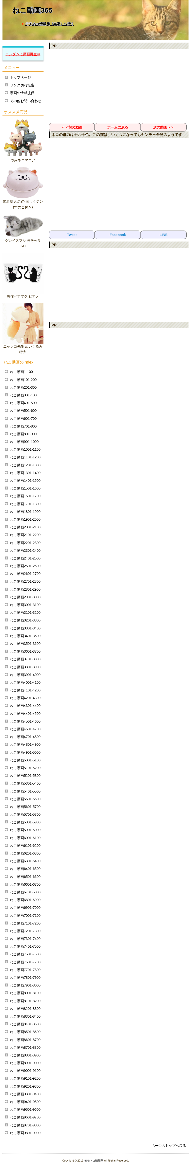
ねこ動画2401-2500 (25, 558)
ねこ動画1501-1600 (25, 488)
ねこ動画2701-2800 (25, 581)
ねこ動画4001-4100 (25, 682)
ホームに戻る (117, 127)
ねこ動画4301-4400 (25, 706)
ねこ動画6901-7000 (25, 908)
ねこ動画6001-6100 (25, 838)
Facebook (118, 235)
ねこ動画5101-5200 (25, 768)
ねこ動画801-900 (23, 434)
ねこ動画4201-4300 (25, 698)
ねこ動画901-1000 (24, 442)
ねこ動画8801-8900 (25, 1055)
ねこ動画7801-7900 (25, 978)
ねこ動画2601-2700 (25, 574)
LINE (164, 235)
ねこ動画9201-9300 (25, 1086)
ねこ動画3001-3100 (25, 605)
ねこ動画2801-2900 (25, 589)
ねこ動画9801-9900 (25, 1133)
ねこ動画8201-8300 (25, 1009)
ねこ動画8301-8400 (25, 1016)
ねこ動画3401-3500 (25, 636)
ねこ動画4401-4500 (25, 714)
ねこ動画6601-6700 (25, 884)
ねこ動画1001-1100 (25, 449)
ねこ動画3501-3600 (25, 644)
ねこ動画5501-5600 (25, 799)
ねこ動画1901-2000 (25, 519)
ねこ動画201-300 (23, 387)
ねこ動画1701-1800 (25, 504)
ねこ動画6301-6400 (25, 861)
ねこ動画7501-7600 (25, 954)
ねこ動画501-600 (23, 411)
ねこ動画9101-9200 (25, 1078)
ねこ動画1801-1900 (25, 512)
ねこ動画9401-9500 (25, 1102)
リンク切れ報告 (22, 85)
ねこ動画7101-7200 (25, 923)
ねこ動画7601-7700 (25, 962)
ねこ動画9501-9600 (25, 1109)
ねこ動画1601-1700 (25, 496)
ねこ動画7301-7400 (25, 939)
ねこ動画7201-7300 (25, 931)
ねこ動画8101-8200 (25, 1001)
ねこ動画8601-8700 (25, 1040)
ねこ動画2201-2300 (25, 543)
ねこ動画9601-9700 (25, 1117)
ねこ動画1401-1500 (25, 481)
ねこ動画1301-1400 (25, 473)
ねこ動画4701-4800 (25, 737)
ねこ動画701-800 (23, 426)
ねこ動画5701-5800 (25, 814)
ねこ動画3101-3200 (25, 613)
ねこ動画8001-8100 (25, 993)
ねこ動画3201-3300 (25, 620)
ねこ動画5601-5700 (25, 807)
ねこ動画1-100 (21, 372)
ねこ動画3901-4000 (25, 675)
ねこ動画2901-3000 (25, 597)
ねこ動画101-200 (23, 380)
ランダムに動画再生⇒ (22, 54)
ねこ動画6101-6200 (25, 846)
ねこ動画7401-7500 (25, 946)
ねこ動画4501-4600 (25, 721)
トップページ (20, 77)
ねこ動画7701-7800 (25, 970)
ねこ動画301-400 (23, 395)
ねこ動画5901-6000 (25, 830)
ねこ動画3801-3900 (25, 667)
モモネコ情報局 (93, 1160)
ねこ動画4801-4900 (25, 744)
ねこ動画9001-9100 (25, 1071)
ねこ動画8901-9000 (25, 1063)
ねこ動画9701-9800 (25, 1125)
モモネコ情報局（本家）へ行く (49, 24)
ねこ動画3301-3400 (25, 628)
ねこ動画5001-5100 (25, 760)
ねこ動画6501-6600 (25, 877)
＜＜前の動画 (71, 127)
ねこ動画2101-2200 (25, 535)
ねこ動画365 (32, 10)
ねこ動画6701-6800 (25, 892)
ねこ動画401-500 (23, 403)
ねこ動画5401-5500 (25, 791)
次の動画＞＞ (163, 127)
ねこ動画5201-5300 (25, 776)
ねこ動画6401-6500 (25, 869)
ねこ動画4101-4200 (25, 690)
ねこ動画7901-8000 (25, 985)
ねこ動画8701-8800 (25, 1047)
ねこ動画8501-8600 (25, 1032)
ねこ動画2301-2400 (25, 551)
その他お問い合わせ (25, 101)
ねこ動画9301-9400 (25, 1094)
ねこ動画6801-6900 (25, 900)
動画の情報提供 (22, 93)
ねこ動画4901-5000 (25, 752)
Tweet (72, 235)
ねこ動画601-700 (23, 419)
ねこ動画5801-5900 (25, 822)
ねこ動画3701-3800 (25, 659)
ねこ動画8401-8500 (25, 1024)
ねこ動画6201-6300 (25, 853)
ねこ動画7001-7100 (25, 916)
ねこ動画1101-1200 (25, 457)
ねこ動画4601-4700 (25, 729)
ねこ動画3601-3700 (25, 651)
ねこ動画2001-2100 (25, 527)
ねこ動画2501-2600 (25, 566)
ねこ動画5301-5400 (25, 783)
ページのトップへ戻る (168, 1146)
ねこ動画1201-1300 (25, 465)
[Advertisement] (119, 86)
